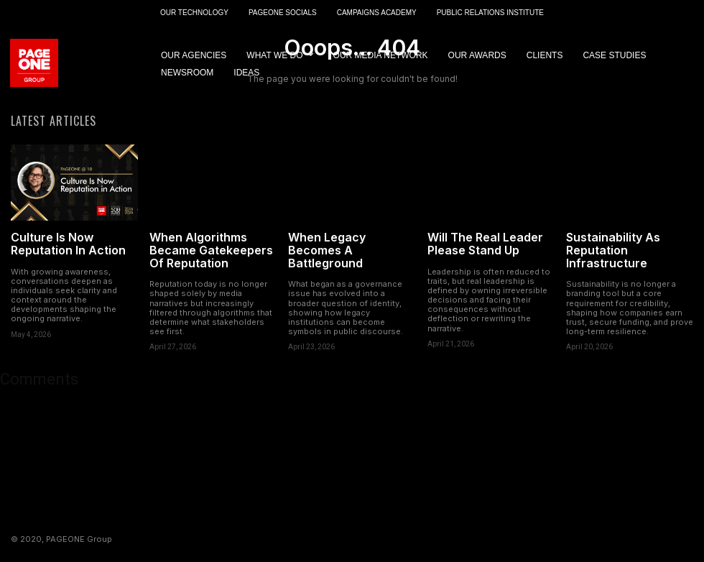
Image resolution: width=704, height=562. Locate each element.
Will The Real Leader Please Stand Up (485, 245)
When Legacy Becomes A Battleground (327, 251)
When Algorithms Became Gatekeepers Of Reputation (211, 251)
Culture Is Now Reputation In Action (68, 245)
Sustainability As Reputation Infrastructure (613, 251)
